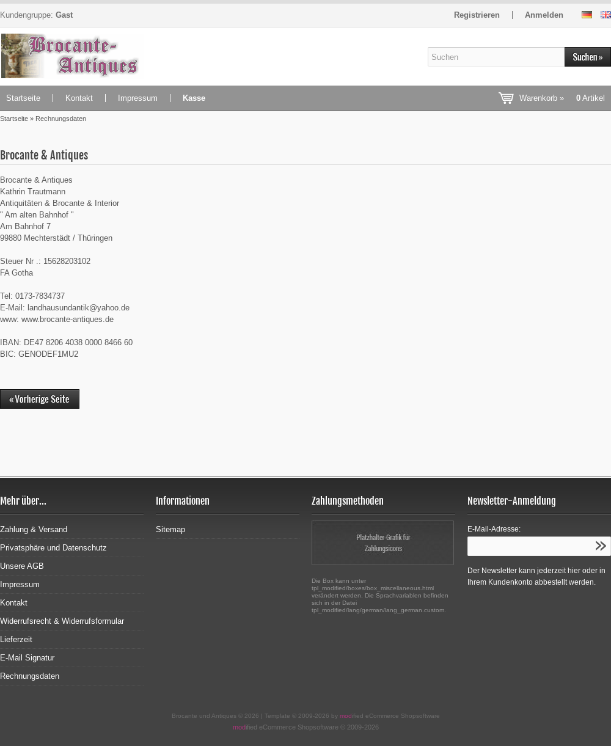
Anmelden (544, 15)
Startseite (23, 98)
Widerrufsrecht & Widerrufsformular (62, 621)
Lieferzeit (16, 639)
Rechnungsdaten (29, 676)
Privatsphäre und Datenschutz (53, 547)
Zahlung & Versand (33, 529)
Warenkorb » (562, 98)
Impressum (138, 98)
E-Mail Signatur (27, 657)
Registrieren (477, 15)
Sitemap (170, 529)
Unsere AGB (22, 566)
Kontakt (79, 98)
